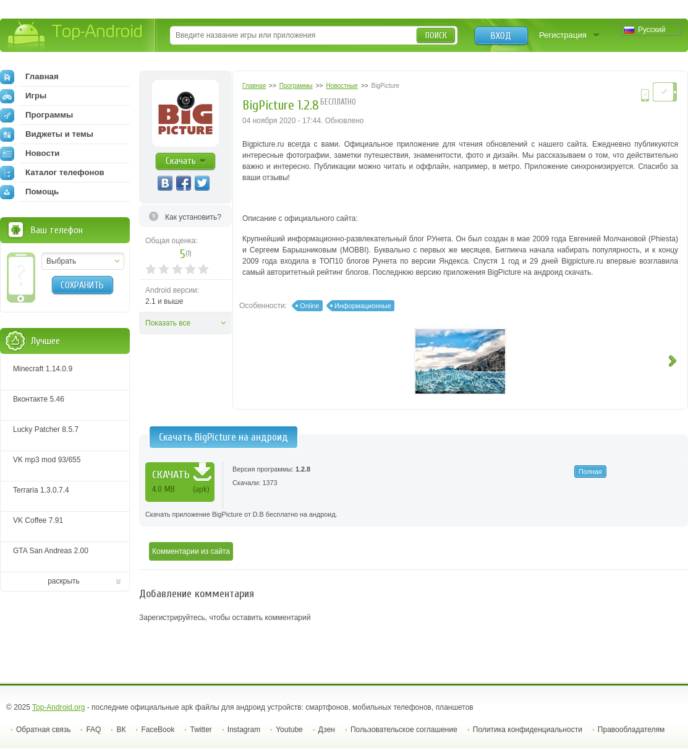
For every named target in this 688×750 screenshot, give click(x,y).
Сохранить (82, 285)
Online (309, 305)
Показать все (167, 323)
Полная (590, 471)
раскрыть (64, 581)
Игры (23, 96)
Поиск (436, 35)
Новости (29, 153)
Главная (29, 76)
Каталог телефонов (52, 172)
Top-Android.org (58, 707)
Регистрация (563, 35)
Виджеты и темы (46, 134)
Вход (501, 35)
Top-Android (75, 36)
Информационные (362, 305)
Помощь (29, 192)
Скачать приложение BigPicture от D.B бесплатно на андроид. (241, 514)
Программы (36, 115)
